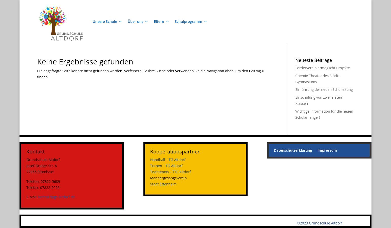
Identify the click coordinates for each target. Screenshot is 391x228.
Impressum (327, 151)
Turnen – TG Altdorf (166, 165)
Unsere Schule (105, 21)
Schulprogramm (188, 21)
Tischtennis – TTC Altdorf (170, 171)
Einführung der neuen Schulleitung (324, 89)
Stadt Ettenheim (163, 184)
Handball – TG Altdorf (167, 159)
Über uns (135, 21)
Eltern (159, 21)
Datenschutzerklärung (293, 151)
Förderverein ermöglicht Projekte (322, 67)
